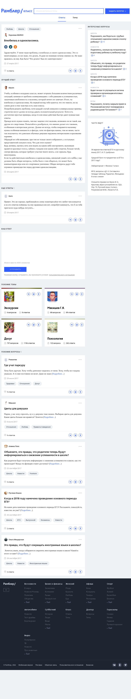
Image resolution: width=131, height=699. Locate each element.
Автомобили (30, 610)
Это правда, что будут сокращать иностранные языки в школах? (42, 545)
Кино (88, 588)
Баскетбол (111, 595)
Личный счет (50, 599)
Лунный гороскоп (114, 625)
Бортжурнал (30, 621)
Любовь (69, 595)
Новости (28, 614)
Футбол (110, 588)
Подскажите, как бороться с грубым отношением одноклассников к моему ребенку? (108, 39)
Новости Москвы (31, 592)
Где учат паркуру (14, 365)
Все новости (30, 584)
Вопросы (90, 614)
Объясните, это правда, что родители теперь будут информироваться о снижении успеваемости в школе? (108, 66)
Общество (28, 599)
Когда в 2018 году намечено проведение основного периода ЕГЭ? (40, 500)
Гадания (110, 621)
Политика (28, 595)
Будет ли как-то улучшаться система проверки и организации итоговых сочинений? (107, 93)
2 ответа (9, 71)
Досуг (8, 338)
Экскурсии (11, 308)
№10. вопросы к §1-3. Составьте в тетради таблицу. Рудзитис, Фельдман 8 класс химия (107, 174)
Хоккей (110, 592)
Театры (89, 595)
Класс (68, 610)
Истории (49, 614)
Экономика (50, 588)
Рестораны (91, 599)
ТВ (25, 643)
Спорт (110, 584)
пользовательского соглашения (62, 275)
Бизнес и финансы (53, 584)
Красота (69, 592)
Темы (68, 618)
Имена (110, 618)
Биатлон (110, 599)
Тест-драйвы (29, 618)
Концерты (90, 592)
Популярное (29, 640)
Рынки (47, 595)
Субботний (50, 610)
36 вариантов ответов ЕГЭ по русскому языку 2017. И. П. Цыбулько (107, 151)
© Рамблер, (7, 665)
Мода (68, 588)
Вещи (47, 621)
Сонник (110, 614)
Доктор (90, 610)
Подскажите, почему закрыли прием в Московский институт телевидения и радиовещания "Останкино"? (108, 107)
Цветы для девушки (16, 408)
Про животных (30, 650)
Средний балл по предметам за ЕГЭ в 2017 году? (107, 159)
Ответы (69, 614)
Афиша (89, 584)
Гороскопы (112, 610)
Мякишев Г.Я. (56, 308)
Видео (27, 636)
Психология (55, 338)
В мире (27, 588)
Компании (49, 592)
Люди (47, 618)
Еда (67, 599)
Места (47, 625)
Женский (70, 584)
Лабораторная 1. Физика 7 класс (105, 166)
